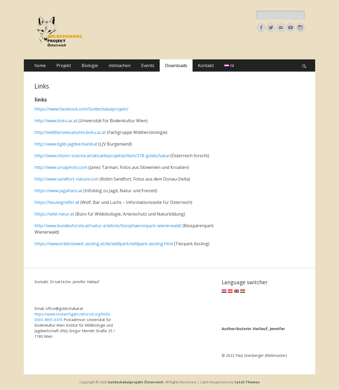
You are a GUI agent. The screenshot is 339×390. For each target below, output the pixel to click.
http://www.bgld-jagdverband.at (65, 144)
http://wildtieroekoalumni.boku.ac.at (70, 132)
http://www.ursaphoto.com (60, 167)
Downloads (176, 65)
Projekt (63, 65)
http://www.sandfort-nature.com (66, 179)
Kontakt (206, 65)
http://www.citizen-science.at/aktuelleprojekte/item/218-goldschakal (101, 156)
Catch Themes (247, 382)
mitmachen (120, 65)
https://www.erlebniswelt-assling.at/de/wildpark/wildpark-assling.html (103, 244)
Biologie (90, 65)
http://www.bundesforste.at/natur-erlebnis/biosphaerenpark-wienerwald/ (107, 226)
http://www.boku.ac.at (55, 121)
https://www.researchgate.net (59, 314)
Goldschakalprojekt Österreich (135, 382)
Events (147, 65)
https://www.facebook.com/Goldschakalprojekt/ (81, 109)
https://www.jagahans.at (58, 191)
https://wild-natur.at (54, 214)
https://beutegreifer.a (56, 202)
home (40, 65)
